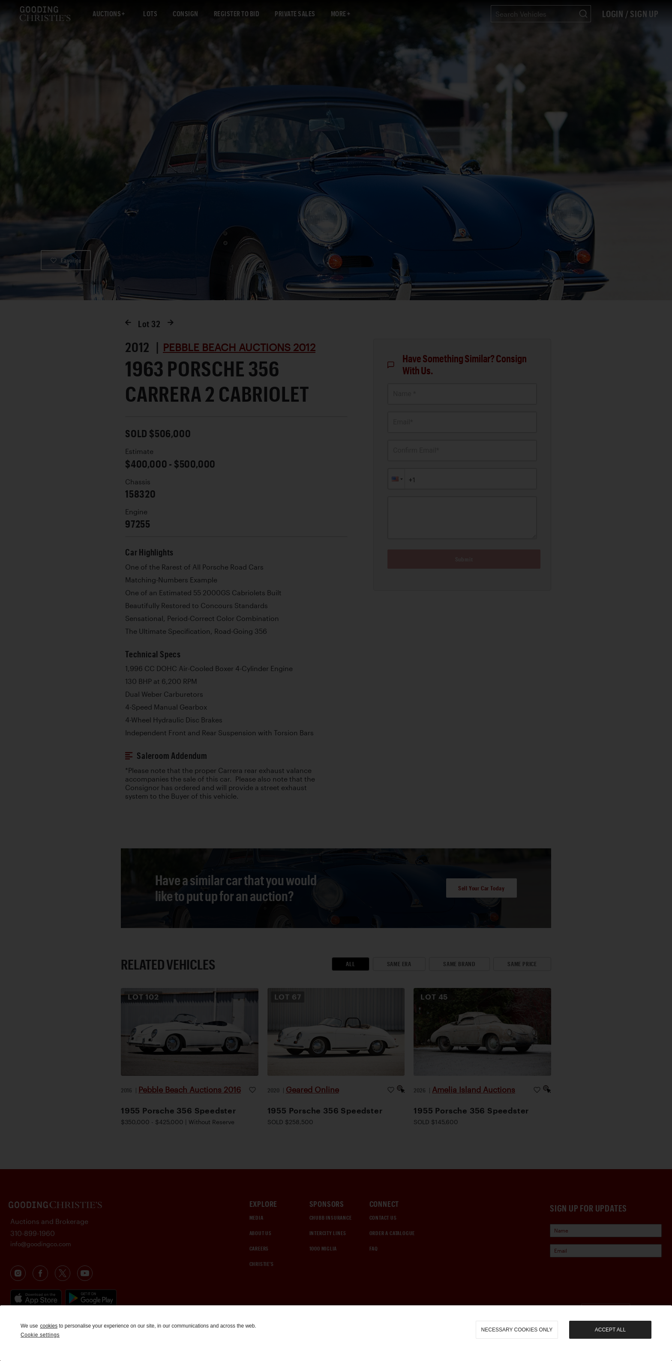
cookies (48, 1326)
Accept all (610, 1330)
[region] (336, 1333)
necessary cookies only (517, 1330)
